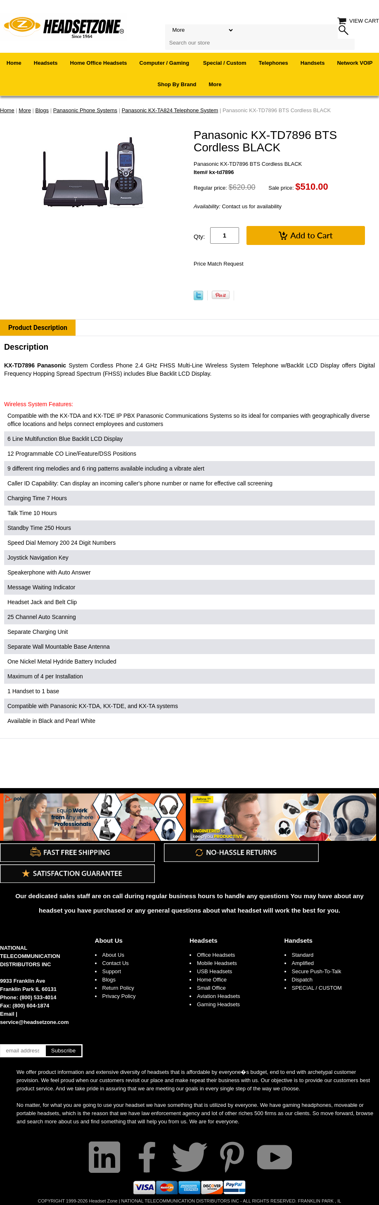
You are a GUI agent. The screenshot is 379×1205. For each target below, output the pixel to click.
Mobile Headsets (217, 963)
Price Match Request (219, 264)
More (214, 84)
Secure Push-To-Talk (316, 971)
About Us (109, 940)
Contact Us (115, 963)
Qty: (199, 236)
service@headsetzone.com (34, 1022)
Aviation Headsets (218, 996)
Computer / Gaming (165, 63)
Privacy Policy (119, 996)
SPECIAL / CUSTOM (317, 988)
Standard (303, 955)
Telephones (273, 63)
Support (111, 971)
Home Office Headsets (98, 63)
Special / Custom (224, 63)
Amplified (303, 963)
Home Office (212, 980)
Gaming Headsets (218, 1004)
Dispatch (302, 980)
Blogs (109, 980)
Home (14, 63)
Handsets (313, 63)
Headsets (46, 63)
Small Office (211, 988)
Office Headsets (216, 955)
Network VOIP (354, 63)
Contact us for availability (238, 206)
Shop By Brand (177, 84)
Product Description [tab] (37, 328)
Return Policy (118, 988)
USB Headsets (214, 971)
